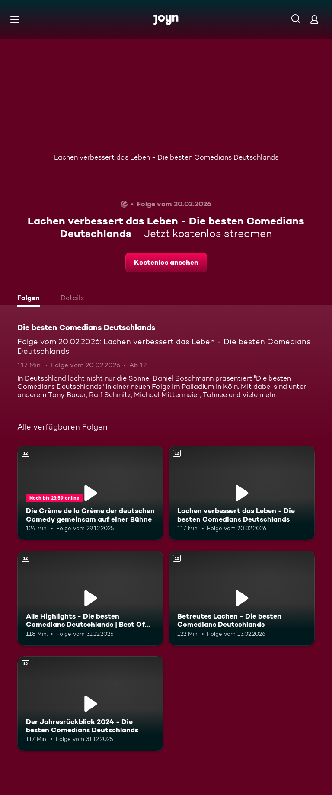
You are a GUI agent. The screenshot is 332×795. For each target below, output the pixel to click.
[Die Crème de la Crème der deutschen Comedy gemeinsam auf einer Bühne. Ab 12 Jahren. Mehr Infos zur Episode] (90, 493)
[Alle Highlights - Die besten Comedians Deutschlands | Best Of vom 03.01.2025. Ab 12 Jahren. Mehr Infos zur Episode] (90, 598)
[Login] (314, 19)
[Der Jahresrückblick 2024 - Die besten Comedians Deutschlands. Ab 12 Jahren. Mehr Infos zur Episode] (90, 703)
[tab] (31, 299)
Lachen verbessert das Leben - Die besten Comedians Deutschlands (166, 157)
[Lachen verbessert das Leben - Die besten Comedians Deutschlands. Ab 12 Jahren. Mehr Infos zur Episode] (242, 493)
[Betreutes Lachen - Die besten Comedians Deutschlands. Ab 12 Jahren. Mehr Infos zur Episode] (242, 598)
